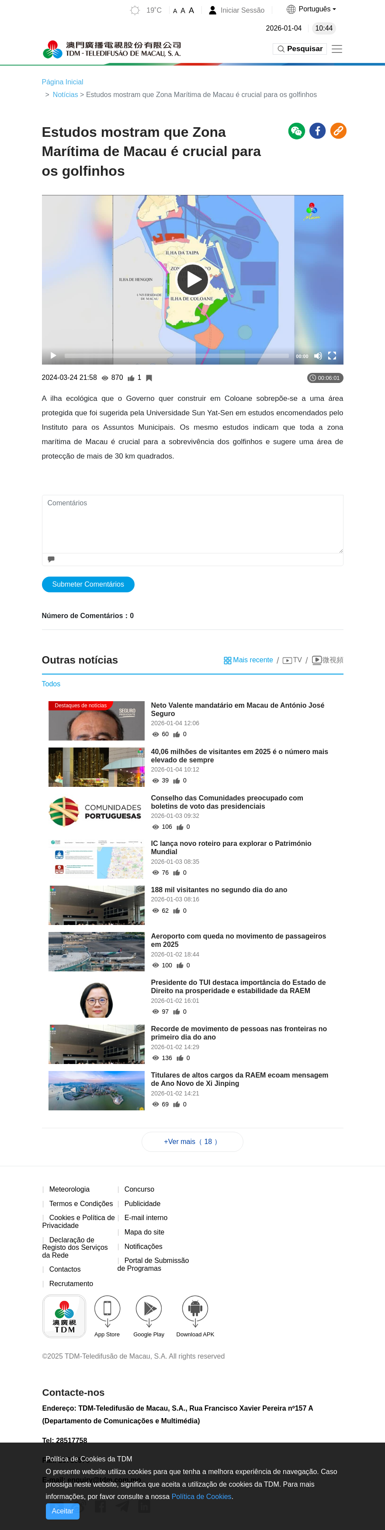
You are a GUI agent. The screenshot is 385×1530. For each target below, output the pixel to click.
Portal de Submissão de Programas (153, 1264)
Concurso (139, 1189)
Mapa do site (145, 1232)
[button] (311, 9)
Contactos (65, 1269)
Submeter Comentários (88, 584)
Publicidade (143, 1203)
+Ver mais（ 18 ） (192, 1141)
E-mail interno (146, 1217)
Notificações (144, 1246)
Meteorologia (69, 1189)
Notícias (65, 94)
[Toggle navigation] (336, 49)
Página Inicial (62, 82)
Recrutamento (71, 1283)
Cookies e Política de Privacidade (78, 1221)
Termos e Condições (81, 1203)
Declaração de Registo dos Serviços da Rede (75, 1247)
